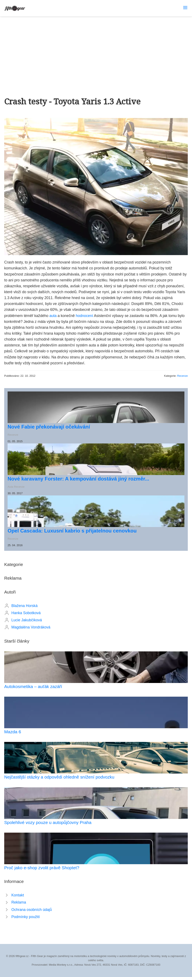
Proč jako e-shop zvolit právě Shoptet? (41, 867)
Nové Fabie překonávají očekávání (49, 427)
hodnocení (84, 316)
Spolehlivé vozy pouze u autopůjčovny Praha (47, 822)
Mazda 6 (12, 731)
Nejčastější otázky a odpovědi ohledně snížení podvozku (59, 777)
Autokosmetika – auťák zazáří (33, 686)
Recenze (182, 375)
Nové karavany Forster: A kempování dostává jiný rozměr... (78, 479)
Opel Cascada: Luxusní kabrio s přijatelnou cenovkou (72, 531)
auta (52, 316)
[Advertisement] (96, 47)
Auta (10, 486)
